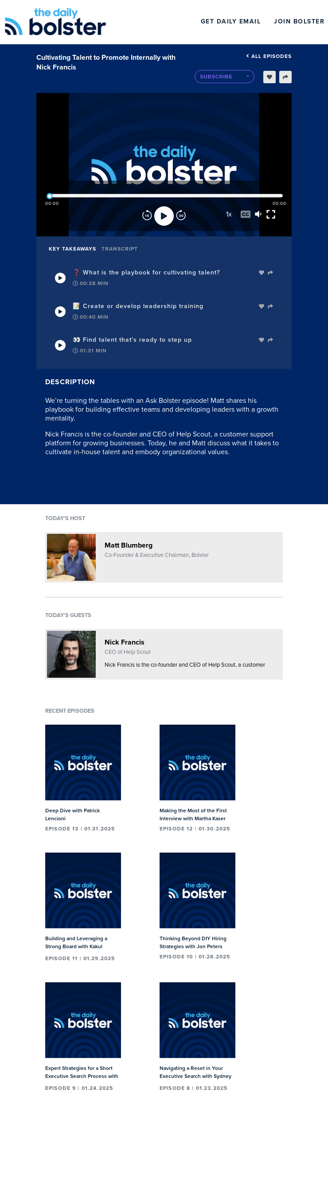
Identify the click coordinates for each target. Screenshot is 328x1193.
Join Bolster (299, 21)
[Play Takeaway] (60, 278)
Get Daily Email (231, 21)
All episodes (269, 56)
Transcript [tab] (120, 249)
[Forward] (181, 216)
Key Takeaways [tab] (72, 249)
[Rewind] (147, 216)
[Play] (164, 216)
